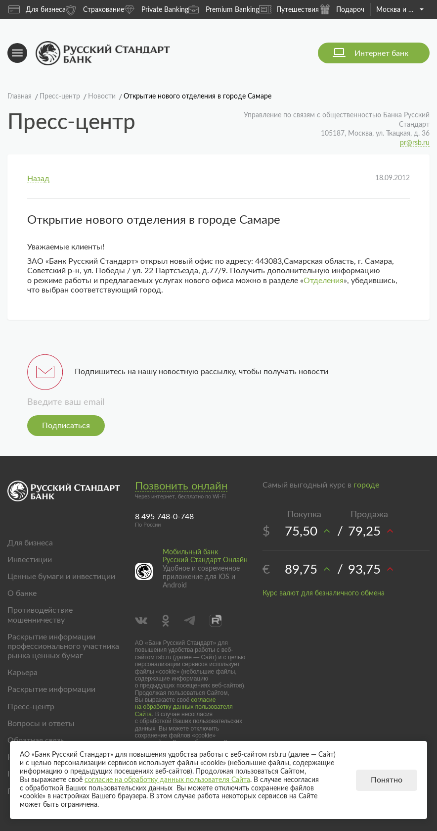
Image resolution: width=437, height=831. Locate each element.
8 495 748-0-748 (164, 517)
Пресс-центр (30, 707)
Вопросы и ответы (41, 724)
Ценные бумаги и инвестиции (61, 577)
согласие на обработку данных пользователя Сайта (184, 707)
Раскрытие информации (51, 689)
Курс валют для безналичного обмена (323, 593)
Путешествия (289, 9)
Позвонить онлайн (181, 486)
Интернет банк (381, 53)
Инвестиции (29, 560)
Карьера (22, 673)
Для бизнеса (37, 9)
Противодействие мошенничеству (40, 615)
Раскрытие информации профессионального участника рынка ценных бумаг (63, 646)
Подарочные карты (358, 9)
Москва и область (399, 9)
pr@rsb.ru (415, 143)
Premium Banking (223, 9)
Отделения (324, 281)
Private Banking (156, 9)
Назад (38, 179)
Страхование (95, 9)
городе (366, 485)
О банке (22, 593)
